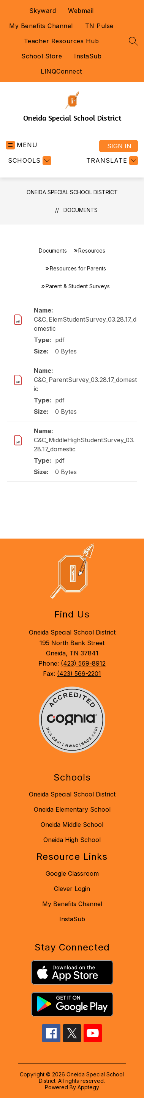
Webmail (81, 10)
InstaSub (87, 56)
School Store (41, 56)
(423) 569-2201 (79, 673)
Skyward (42, 10)
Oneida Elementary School (72, 809)
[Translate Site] (111, 160)
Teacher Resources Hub (61, 41)
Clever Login (72, 888)
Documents (80, 210)
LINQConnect (61, 71)
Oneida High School (72, 840)
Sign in (119, 146)
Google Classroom (72, 873)
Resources (91, 250)
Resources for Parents (78, 268)
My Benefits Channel (41, 26)
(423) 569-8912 (83, 663)
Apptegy (88, 1087)
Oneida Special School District (72, 192)
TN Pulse (99, 26)
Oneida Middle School (72, 824)
